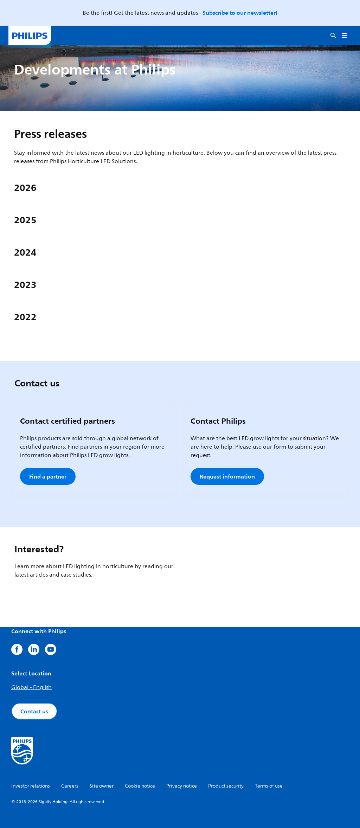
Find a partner (47, 476)
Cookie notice (140, 786)
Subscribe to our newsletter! (239, 13)
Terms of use (269, 786)
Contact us (34, 711)
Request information (227, 476)
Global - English (31, 687)
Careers (69, 786)
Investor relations (30, 786)
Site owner (102, 786)
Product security (226, 786)
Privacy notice (181, 786)
